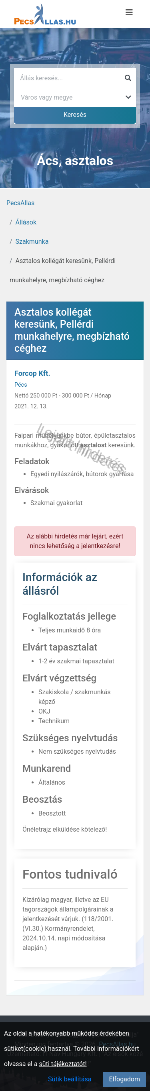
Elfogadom (124, 1079)
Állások (26, 222)
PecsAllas (20, 203)
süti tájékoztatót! (63, 1064)
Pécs (20, 384)
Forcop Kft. (32, 373)
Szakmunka (32, 241)
